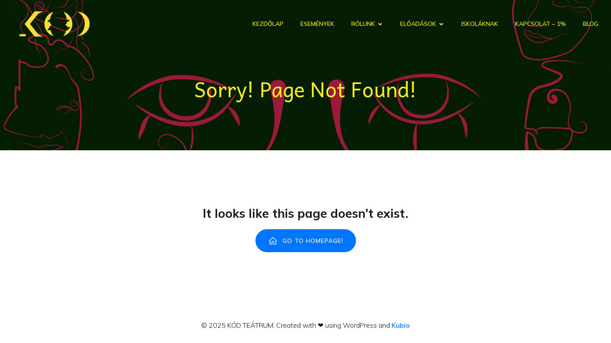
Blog (590, 24)
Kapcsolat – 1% (540, 24)
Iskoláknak (479, 24)
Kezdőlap (267, 24)
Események (317, 24)
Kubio (401, 325)
